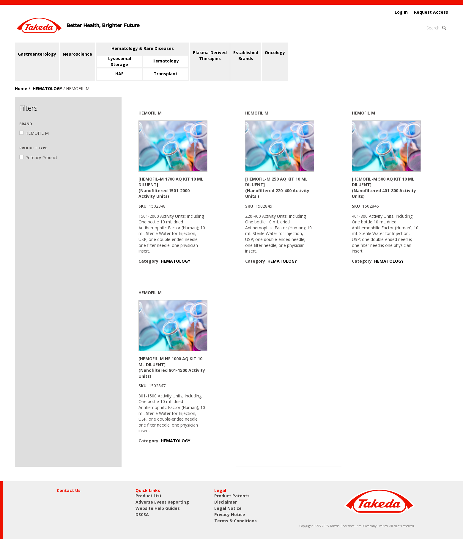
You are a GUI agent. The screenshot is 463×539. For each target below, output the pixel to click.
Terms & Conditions (235, 521)
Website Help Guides (158, 508)
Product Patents (232, 496)
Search (433, 28)
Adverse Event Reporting (162, 502)
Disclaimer (225, 502)
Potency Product (38, 157)
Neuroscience (77, 54)
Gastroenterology (37, 54)
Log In (401, 12)
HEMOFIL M (34, 133)
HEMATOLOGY (47, 88)
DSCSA (142, 514)
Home (21, 88)
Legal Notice (228, 508)
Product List (149, 496)
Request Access (431, 12)
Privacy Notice (229, 514)
